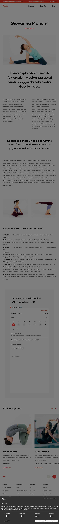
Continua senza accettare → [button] (50, 498)
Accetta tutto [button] (52, 521)
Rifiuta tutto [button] (40, 521)
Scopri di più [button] (7, 521)
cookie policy (21, 508)
